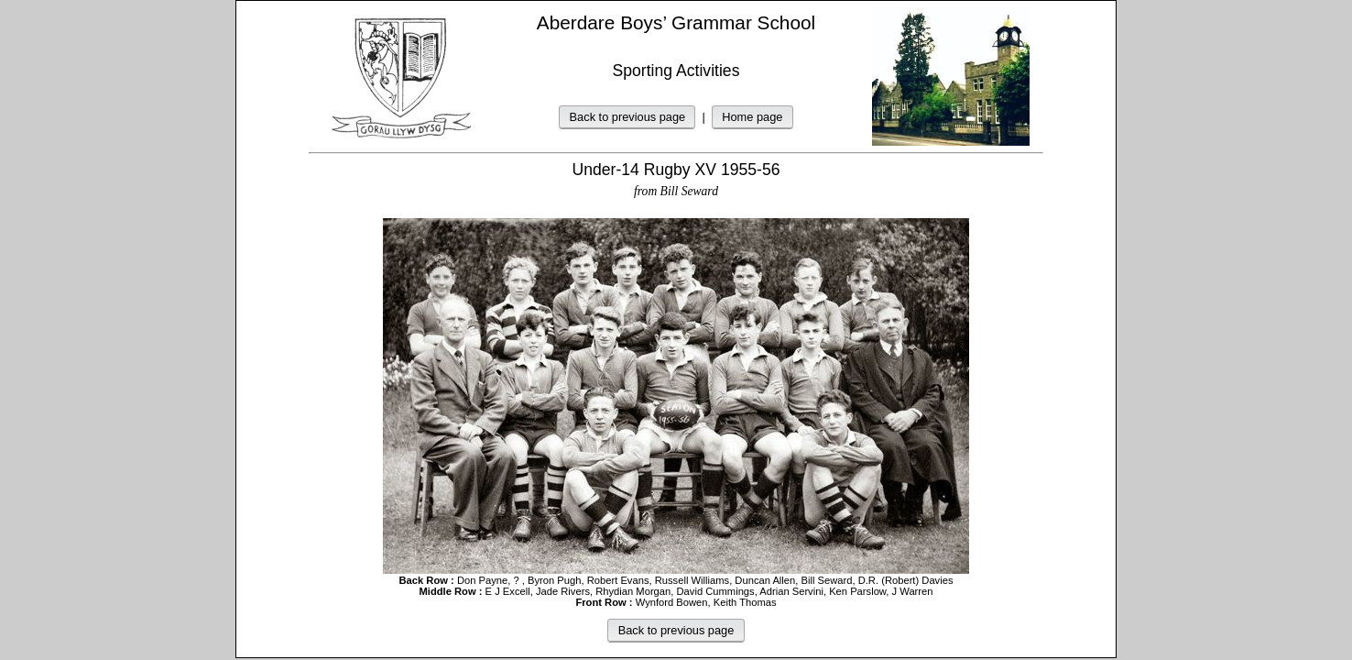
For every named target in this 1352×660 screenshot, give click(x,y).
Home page (752, 117)
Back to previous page (628, 117)
